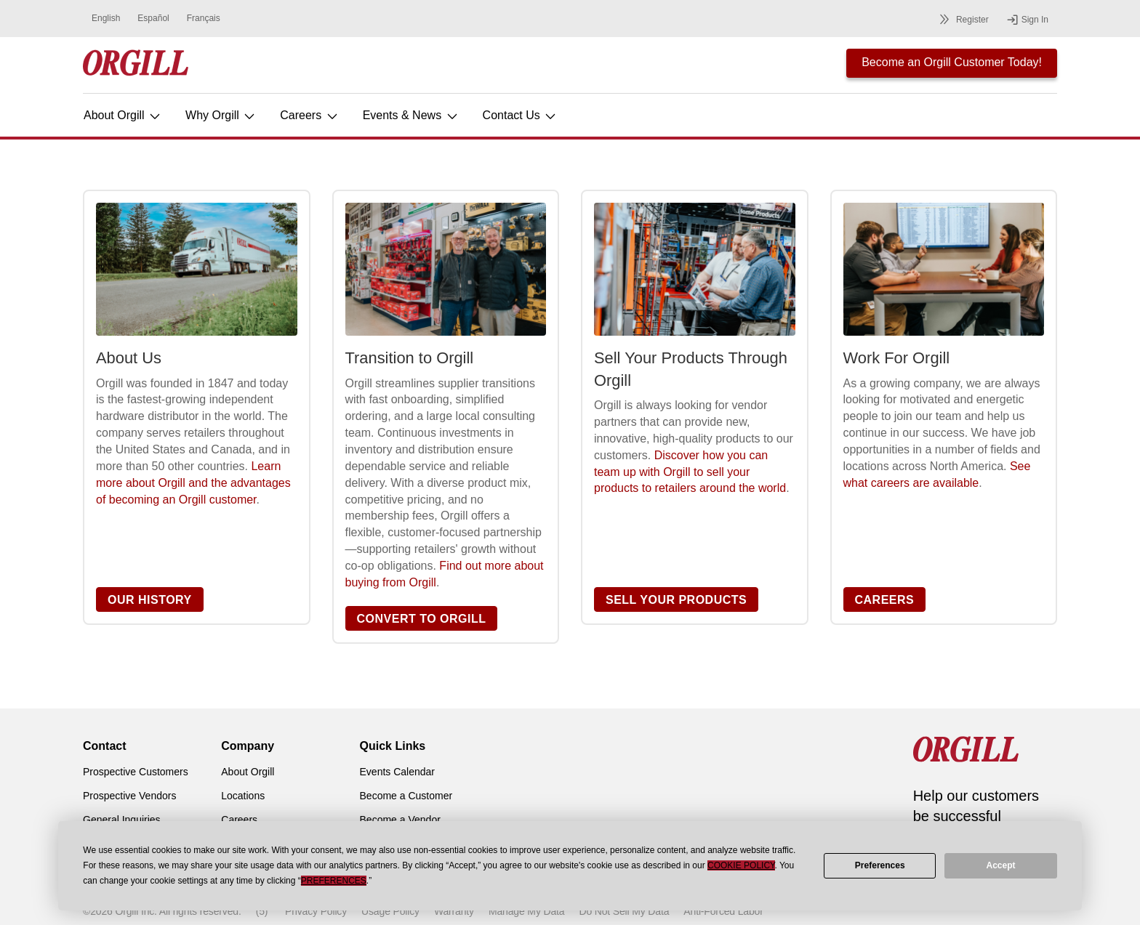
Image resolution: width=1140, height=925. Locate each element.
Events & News (411, 115)
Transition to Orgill (409, 358)
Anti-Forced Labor (723, 911)
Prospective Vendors (129, 795)
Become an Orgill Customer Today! (952, 62)
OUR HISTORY (150, 600)
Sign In (1027, 19)
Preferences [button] (333, 881)
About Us (128, 358)
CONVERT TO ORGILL (421, 619)
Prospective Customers (135, 771)
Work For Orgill (896, 358)
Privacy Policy (316, 911)
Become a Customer (406, 795)
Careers (309, 115)
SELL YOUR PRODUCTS (676, 600)
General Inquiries (122, 819)
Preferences (880, 865)
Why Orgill (221, 115)
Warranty (454, 911)
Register (962, 19)
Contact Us (520, 115)
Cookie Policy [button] (740, 865)
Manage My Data (526, 911)
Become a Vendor (400, 819)
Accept (1001, 865)
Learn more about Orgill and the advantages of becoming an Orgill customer (193, 483)
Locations (243, 795)
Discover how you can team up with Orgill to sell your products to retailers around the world (690, 472)
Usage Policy (390, 911)
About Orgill (123, 115)
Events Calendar (397, 771)
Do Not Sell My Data (624, 911)
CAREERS (885, 600)
